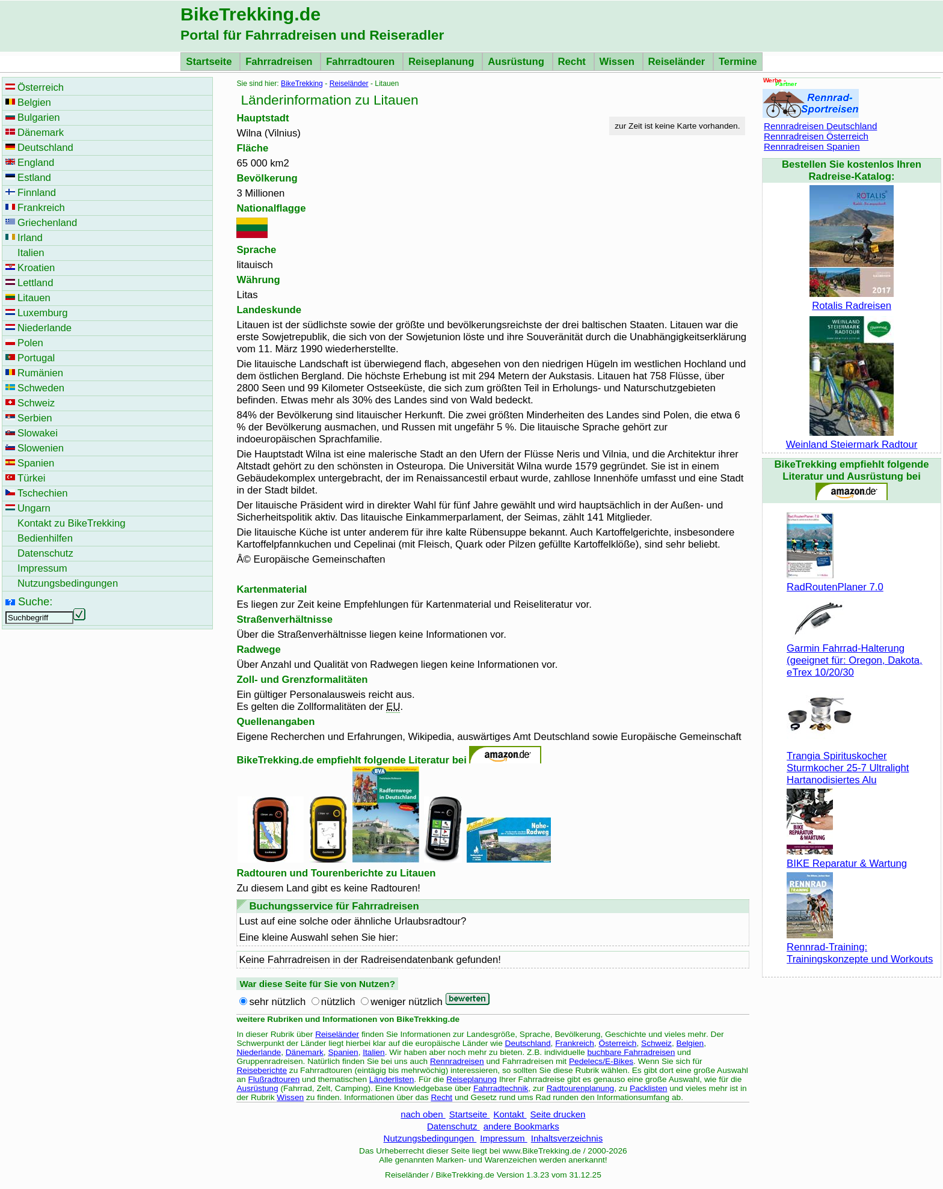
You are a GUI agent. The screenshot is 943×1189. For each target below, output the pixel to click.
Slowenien (40, 448)
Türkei (31, 478)
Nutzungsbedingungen (430, 1138)
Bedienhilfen (45, 538)
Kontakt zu (71, 523)
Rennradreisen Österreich (816, 136)
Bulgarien (38, 117)
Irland (30, 237)
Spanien (343, 1052)
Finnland (36, 192)
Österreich (617, 1043)
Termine (738, 61)
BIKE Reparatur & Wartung (847, 857)
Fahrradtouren (362, 61)
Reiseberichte (261, 1070)
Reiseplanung (442, 61)
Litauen (34, 298)
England (35, 162)
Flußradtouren (273, 1079)
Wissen (618, 61)
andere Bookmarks (521, 1126)
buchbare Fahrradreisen (631, 1052)
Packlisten (648, 1088)
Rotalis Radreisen (851, 299)
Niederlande (258, 1052)
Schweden (40, 388)
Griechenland (47, 222)
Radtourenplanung (581, 1088)
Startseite (210, 61)
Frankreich (574, 1043)
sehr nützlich (277, 1001)
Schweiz (656, 1043)
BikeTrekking (302, 83)
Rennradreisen (457, 1061)
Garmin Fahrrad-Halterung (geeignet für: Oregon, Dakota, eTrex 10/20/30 (855, 654)
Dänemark (305, 1052)
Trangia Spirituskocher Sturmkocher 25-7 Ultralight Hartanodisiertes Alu (848, 762)
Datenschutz (453, 1126)
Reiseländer (678, 61)
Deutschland (528, 1043)
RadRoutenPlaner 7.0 (835, 581)
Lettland (35, 283)
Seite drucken (558, 1114)
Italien (373, 1052)
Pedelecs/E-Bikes (601, 1061)
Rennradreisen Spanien (812, 146)
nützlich (338, 1001)
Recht (573, 61)
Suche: (35, 601)
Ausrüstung (517, 61)
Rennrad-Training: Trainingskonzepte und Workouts (860, 947)
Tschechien (42, 493)
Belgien (690, 1043)
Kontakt (509, 1114)
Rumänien (40, 373)
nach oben (423, 1114)
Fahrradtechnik (500, 1088)
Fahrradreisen (280, 61)
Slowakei (37, 433)
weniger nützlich (406, 1001)
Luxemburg (42, 313)
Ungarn (34, 508)
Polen (30, 343)
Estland (34, 177)
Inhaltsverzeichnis (567, 1138)
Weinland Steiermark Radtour (852, 438)
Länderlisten (391, 1079)
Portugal (36, 358)
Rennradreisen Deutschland (820, 126)
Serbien (34, 418)
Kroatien (36, 268)
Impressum (503, 1138)
